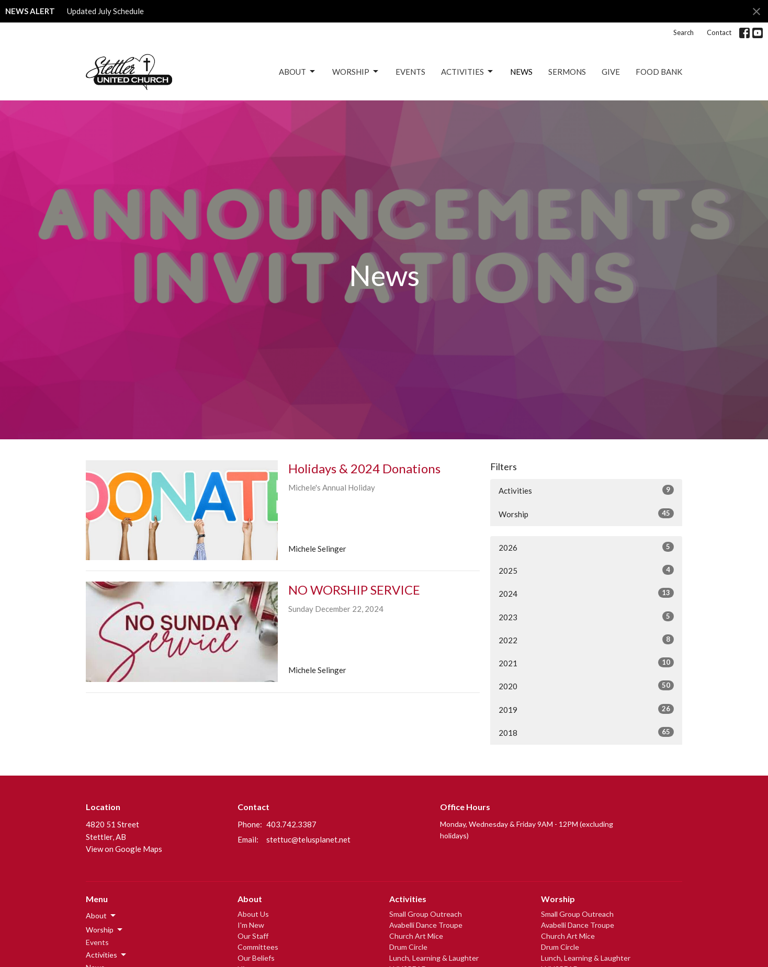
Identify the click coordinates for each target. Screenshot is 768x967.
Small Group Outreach (425, 913)
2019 (586, 709)
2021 (586, 662)
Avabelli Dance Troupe (425, 924)
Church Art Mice (416, 935)
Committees (258, 946)
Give (611, 71)
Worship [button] (105, 930)
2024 (586, 593)
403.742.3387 (291, 824)
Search (683, 32)
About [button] (101, 916)
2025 (586, 570)
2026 (586, 547)
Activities (467, 71)
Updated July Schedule (105, 11)
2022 (586, 639)
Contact (719, 32)
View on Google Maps (124, 849)
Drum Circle (408, 946)
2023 (586, 616)
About (298, 71)
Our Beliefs (256, 957)
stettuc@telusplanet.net (308, 839)
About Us (253, 913)
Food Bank (659, 71)
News (521, 71)
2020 (586, 685)
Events (410, 71)
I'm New (251, 924)
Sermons (567, 71)
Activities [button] (107, 955)
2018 (586, 732)
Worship (356, 71)
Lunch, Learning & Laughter (434, 957)
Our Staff (253, 935)
